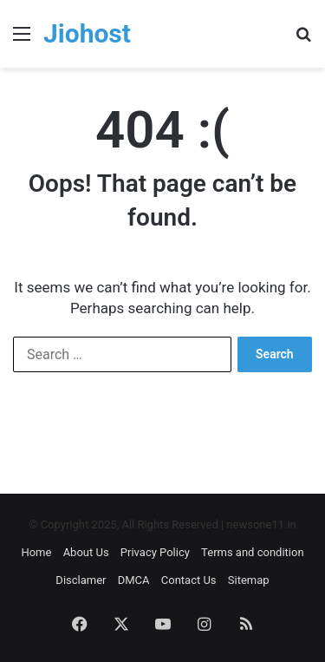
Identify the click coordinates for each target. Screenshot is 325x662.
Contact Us (189, 580)
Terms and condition (252, 552)
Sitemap (249, 580)
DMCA (134, 580)
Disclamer (80, 580)
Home (36, 552)
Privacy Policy (155, 552)
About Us (86, 552)
